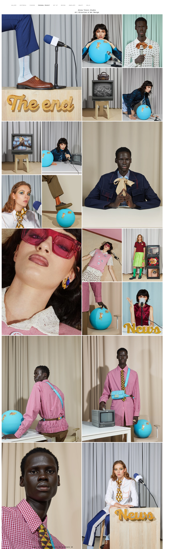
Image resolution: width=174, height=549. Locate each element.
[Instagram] (161, 540)
